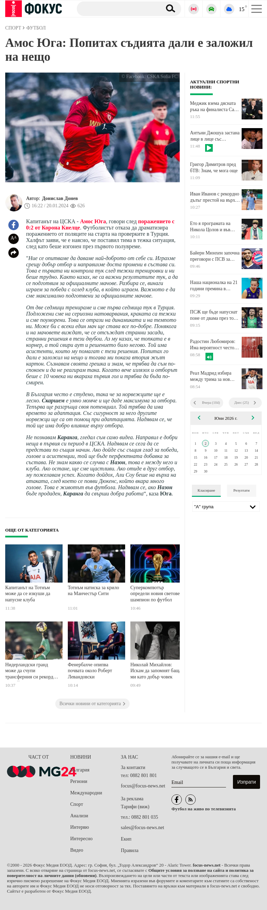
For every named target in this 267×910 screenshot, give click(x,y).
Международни (86, 792)
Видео (76, 850)
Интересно (81, 838)
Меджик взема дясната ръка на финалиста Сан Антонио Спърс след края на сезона (213, 106)
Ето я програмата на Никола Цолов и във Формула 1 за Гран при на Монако (213, 227)
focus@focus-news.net (143, 785)
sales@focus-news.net (142, 827)
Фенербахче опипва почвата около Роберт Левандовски (90, 670)
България (79, 770)
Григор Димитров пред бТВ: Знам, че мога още (214, 167)
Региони (78, 781)
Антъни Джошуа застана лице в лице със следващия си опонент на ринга (215, 136)
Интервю (79, 827)
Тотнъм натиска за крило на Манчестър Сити (93, 590)
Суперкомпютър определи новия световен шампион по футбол (156, 593)
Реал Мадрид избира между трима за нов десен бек (211, 376)
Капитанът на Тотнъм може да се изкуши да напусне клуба (27, 593)
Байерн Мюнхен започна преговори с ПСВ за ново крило (215, 256)
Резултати (241, 490)
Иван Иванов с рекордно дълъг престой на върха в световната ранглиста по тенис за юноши (214, 197)
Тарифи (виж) (135, 806)
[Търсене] (117, 8)
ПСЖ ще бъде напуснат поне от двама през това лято (214, 315)
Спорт (76, 804)
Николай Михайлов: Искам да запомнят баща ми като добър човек (155, 670)
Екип (126, 839)
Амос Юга (93, 221)
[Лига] (226, 506)
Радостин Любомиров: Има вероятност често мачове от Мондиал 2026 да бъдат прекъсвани (215, 345)
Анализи (79, 815)
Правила (130, 850)
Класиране (206, 490)
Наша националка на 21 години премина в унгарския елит (214, 286)
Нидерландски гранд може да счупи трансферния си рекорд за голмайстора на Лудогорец (31, 671)
